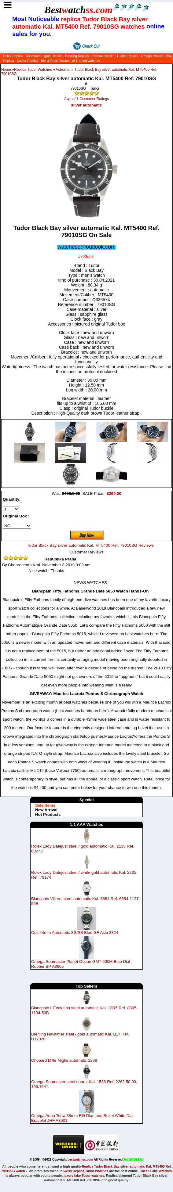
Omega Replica (152, 56)
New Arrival (46, 810)
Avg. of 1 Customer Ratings (86, 99)
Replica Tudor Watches (33, 69)
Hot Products (48, 814)
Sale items (45, 805)
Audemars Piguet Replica (44, 56)
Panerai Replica (102, 56)
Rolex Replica (13, 56)
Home (6, 69)
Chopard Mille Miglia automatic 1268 (64, 1060)
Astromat (63, 69)
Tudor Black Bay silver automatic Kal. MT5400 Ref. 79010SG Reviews (90, 545)
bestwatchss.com (80, 1159)
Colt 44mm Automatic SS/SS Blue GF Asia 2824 (74, 932)
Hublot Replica (127, 56)
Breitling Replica (77, 56)
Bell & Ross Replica (55, 61)
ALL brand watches (86, 61)
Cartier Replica (27, 61)
